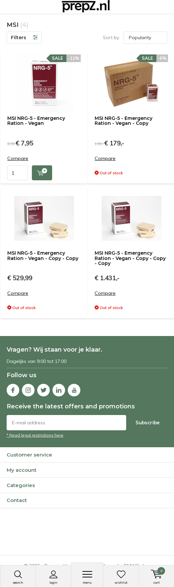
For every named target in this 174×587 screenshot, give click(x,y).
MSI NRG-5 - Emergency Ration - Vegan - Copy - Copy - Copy (130, 258)
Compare (17, 158)
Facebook (13, 388)
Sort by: (111, 38)
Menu (87, 577)
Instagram (28, 388)
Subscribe (147, 422)
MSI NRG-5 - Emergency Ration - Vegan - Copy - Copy (42, 255)
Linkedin (58, 388)
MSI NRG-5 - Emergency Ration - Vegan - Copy (123, 120)
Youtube (74, 388)
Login (53, 577)
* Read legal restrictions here (35, 435)
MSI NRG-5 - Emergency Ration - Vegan (36, 120)
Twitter (43, 388)
